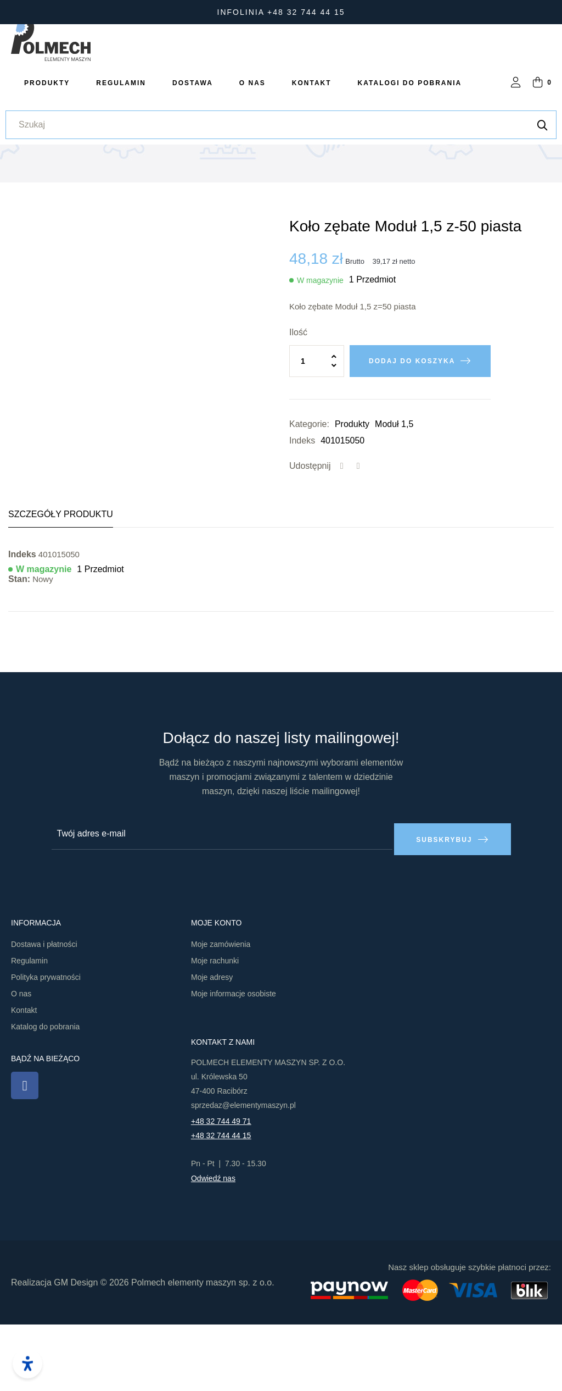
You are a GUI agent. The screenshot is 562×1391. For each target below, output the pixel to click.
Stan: (19, 651)
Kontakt (24, 1076)
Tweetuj (358, 538)
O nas (21, 1060)
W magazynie (320, 352)
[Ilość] (316, 433)
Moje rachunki (215, 1027)
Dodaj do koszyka (412, 433)
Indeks (302, 512)
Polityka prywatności (46, 1043)
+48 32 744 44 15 (221, 1202)
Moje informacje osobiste (233, 1060)
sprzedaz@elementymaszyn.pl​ (243, 1171)
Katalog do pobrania (45, 1093)
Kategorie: (309, 496)
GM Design (76, 1348)
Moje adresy (212, 1043)
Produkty (352, 496)
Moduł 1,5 (394, 496)
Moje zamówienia (220, 1010)
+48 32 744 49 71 (221, 1187)
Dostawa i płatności (44, 1010)
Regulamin (29, 1027)
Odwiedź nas (213, 1244)
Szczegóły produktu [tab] (60, 586)
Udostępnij (341, 538)
